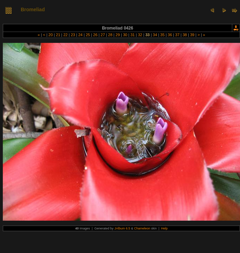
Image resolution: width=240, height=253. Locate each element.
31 (132, 35)
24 (80, 35)
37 (177, 35)
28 (110, 35)
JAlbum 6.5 (122, 228)
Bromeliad (33, 9)
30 (125, 35)
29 (118, 35)
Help (164, 228)
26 (95, 35)
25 (88, 35)
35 (162, 35)
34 (155, 35)
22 (65, 35)
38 (185, 35)
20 (50, 35)
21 (58, 35)
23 (73, 35)
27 (102, 35)
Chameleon (142, 228)
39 (192, 35)
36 (170, 35)
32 (140, 35)
